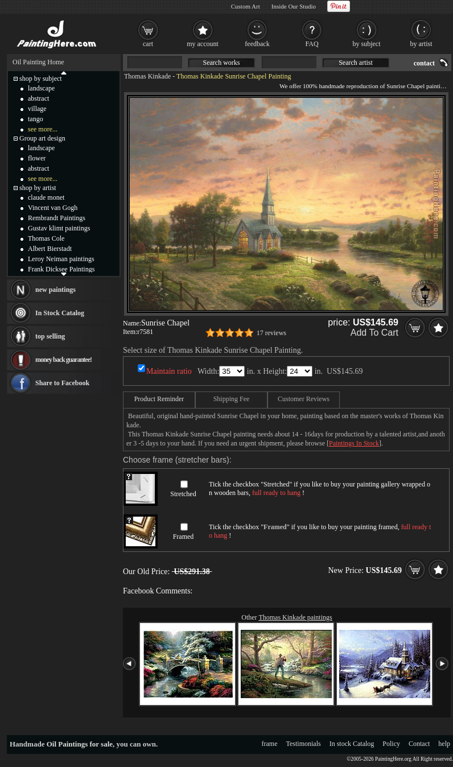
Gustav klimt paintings (59, 228)
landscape (41, 88)
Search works (221, 63)
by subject (367, 44)
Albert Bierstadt (50, 249)
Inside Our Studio (293, 6)
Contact (419, 744)
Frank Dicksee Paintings (61, 269)
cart (148, 44)
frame (270, 744)
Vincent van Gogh (52, 208)
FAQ (311, 44)
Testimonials (303, 744)
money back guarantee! (63, 360)
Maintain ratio (169, 371)
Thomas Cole (46, 238)
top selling (50, 336)
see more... (42, 129)
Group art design (42, 138)
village (37, 109)
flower (37, 158)
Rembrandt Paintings (56, 218)
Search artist (356, 63)
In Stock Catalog (59, 313)
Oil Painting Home (38, 62)
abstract (38, 98)
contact (424, 63)
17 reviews (271, 333)
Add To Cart (374, 332)
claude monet (46, 197)
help (444, 744)
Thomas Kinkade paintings (295, 617)
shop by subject (40, 79)
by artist (421, 44)
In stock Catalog (352, 744)
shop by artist (37, 188)
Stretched (183, 494)
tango (35, 119)
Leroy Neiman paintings (61, 259)
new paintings (55, 290)
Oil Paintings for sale (80, 744)
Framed (183, 537)
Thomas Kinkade (147, 76)
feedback (257, 44)
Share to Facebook (62, 383)
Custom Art (245, 6)
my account (203, 44)
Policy (391, 744)
